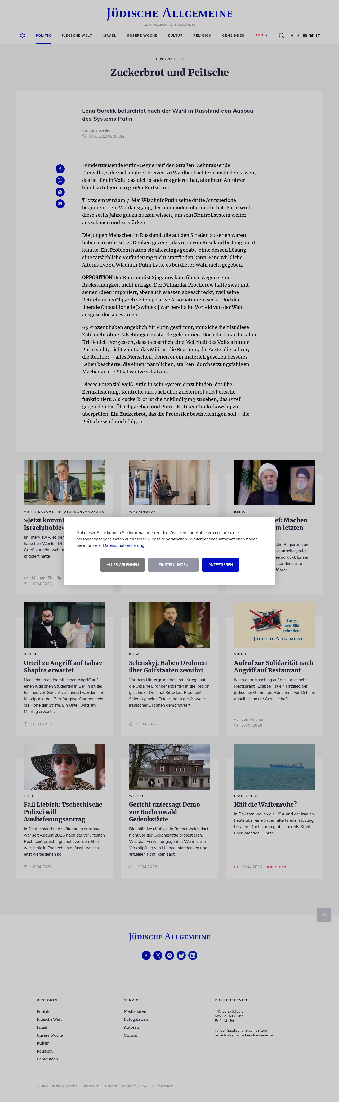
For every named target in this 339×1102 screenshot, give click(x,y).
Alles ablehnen (122, 564)
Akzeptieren (220, 564)
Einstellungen (173, 564)
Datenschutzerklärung (123, 545)
